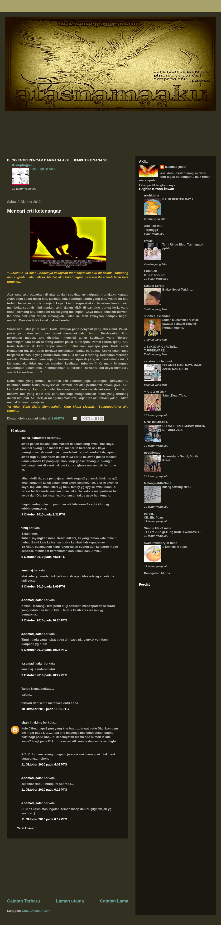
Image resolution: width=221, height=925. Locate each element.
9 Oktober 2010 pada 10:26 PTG (44, 650)
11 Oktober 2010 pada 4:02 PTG (44, 764)
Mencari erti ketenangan (34, 211)
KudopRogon (22, 165)
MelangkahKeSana (157, 483)
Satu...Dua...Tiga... (174, 395)
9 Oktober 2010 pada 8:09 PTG (43, 586)
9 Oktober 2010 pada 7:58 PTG (43, 557)
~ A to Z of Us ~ (155, 391)
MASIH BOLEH (154, 275)
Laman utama (70, 901)
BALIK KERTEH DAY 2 (177, 199)
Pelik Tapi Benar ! (43, 169)
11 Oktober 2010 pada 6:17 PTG (44, 819)
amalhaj (27, 570)
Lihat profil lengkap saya (157, 185)
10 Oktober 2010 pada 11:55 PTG (45, 709)
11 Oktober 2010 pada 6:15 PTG (44, 789)
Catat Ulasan (26, 828)
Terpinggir (151, 230)
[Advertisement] (67, 868)
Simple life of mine (157, 528)
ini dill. (149, 513)
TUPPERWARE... (155, 350)
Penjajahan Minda (157, 573)
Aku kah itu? (153, 226)
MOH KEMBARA (156, 422)
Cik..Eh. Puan (153, 517)
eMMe (148, 240)
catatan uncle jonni (158, 361)
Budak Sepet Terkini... (177, 289)
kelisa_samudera (33, 438)
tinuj (24, 528)
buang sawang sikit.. (176, 487)
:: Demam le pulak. (175, 546)
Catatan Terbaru (23, 901)
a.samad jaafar (32, 600)
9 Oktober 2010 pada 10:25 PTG (44, 620)
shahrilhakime (31, 722)
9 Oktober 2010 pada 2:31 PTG (43, 514)
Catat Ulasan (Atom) (36, 910)
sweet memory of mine (160, 543)
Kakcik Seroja (154, 285)
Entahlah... (152, 271)
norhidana (151, 195)
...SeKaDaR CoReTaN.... (161, 346)
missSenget (152, 452)
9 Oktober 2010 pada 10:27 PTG (44, 675)
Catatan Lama (114, 901)
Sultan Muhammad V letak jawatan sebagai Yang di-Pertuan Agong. (180, 323)
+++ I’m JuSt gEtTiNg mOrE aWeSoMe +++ (173, 532)
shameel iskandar (157, 316)
